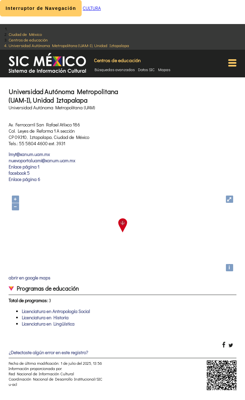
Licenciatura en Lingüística (48, 324)
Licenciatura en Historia (45, 317)
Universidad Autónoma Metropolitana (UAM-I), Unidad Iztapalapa (69, 45)
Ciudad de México (25, 34)
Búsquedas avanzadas (115, 69)
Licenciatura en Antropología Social (56, 311)
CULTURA (92, 8)
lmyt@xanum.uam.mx (29, 154)
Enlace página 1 (24, 167)
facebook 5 (19, 173)
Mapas (164, 69)
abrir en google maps (29, 278)
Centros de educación (28, 39)
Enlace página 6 (24, 179)
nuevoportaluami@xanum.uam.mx (42, 160)
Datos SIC (146, 69)
